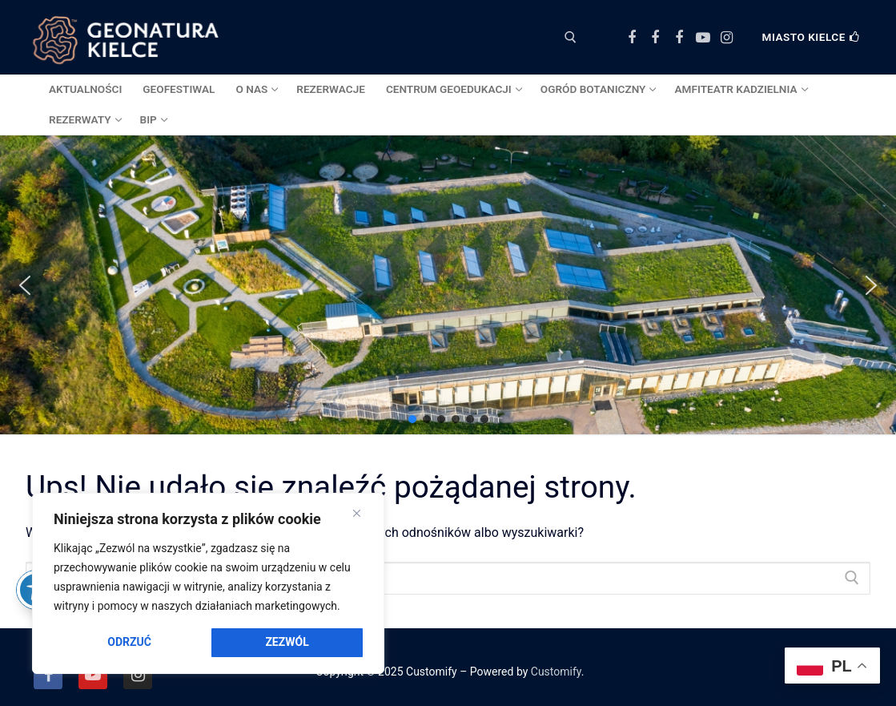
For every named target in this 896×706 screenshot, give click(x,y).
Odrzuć (129, 641)
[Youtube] (703, 37)
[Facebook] (48, 674)
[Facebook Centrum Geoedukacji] (632, 37)
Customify (556, 671)
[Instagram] (726, 37)
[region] (208, 583)
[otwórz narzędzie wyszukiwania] (570, 37)
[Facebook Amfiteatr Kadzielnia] (679, 37)
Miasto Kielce (811, 36)
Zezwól (286, 641)
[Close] (356, 514)
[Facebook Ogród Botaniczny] (656, 37)
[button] (25, 285)
